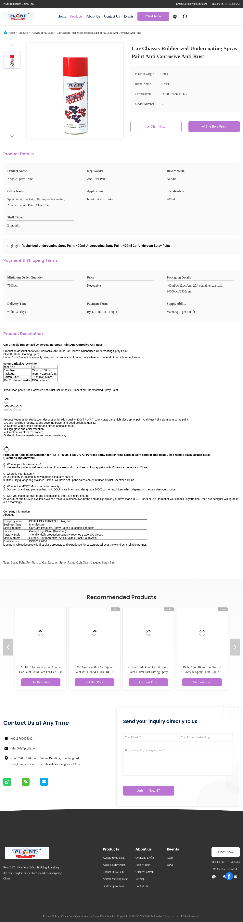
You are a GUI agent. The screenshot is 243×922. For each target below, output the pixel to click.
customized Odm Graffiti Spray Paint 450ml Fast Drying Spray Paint (148, 672)
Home (62, 16)
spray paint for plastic (25, 562)
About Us (93, 16)
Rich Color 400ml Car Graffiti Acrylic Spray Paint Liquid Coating (202, 672)
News (170, 864)
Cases (170, 857)
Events (129, 16)
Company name (13, 521)
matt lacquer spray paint (58, 562)
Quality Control (144, 871)
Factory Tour (142, 864)
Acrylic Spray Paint (42, 32)
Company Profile (144, 857)
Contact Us (112, 16)
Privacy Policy (51, 916)
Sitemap (140, 878)
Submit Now (148, 790)
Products (76, 16)
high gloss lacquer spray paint (95, 562)
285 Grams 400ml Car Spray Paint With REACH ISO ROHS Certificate (95, 672)
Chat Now (153, 16)
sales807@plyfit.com (23, 748)
